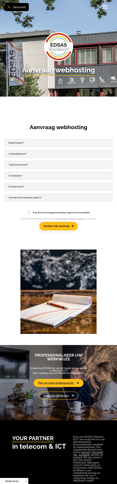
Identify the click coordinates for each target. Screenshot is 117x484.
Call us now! (19, 7)
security (86, 452)
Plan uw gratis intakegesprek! (58, 383)
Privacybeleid (62, 219)
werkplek (84, 454)
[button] (104, 7)
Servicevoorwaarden (76, 219)
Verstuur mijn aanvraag (58, 226)
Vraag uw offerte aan (58, 395)
